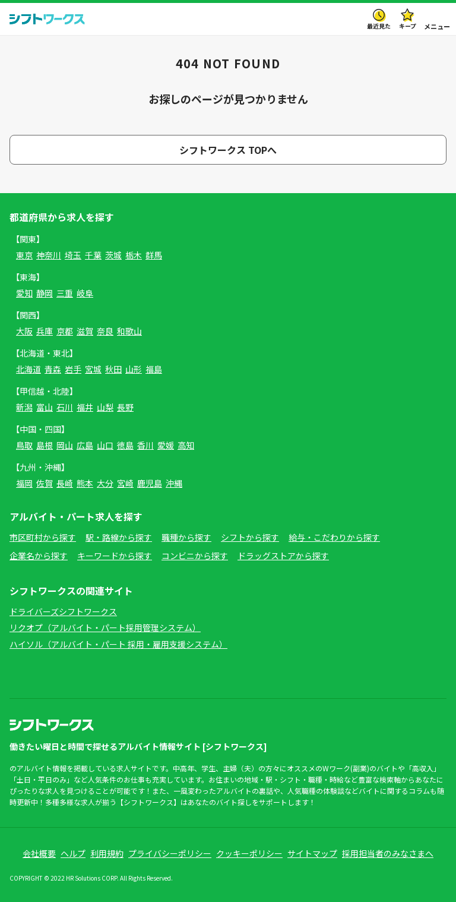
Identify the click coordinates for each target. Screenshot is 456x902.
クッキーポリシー (249, 853)
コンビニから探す (195, 556)
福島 (153, 369)
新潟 (24, 407)
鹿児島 (149, 483)
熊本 (85, 483)
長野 (125, 407)
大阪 (24, 331)
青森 (53, 369)
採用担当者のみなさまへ (387, 853)
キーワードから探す (114, 556)
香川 (145, 445)
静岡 (44, 293)
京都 (64, 331)
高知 (186, 445)
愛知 (24, 293)
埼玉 (73, 255)
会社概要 (39, 853)
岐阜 (85, 293)
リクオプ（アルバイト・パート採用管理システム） (105, 627)
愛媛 (165, 445)
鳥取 (24, 445)
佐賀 (44, 483)
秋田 (113, 369)
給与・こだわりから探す (334, 537)
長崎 (64, 483)
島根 (44, 445)
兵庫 (44, 331)
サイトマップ (312, 853)
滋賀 (85, 331)
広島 (85, 445)
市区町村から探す (43, 537)
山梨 (105, 407)
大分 (105, 483)
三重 (64, 293)
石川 (64, 407)
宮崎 (125, 483)
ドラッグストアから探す (283, 556)
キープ (407, 25)
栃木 (133, 255)
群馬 (153, 255)
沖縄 (174, 483)
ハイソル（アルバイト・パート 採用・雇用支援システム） (118, 644)
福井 (85, 407)
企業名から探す (39, 556)
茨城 (113, 255)
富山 (44, 407)
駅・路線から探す (119, 537)
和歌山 (129, 331)
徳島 (125, 445)
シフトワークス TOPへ (228, 150)
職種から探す (186, 537)
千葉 (93, 255)
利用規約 (107, 853)
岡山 (64, 445)
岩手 (73, 369)
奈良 (105, 331)
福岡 (24, 483)
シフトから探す (250, 537)
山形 (133, 369)
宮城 (93, 369)
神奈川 (48, 255)
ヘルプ (73, 853)
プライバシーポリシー (169, 853)
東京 (24, 255)
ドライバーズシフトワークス (63, 611)
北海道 (28, 369)
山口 (105, 445)
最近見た (379, 25)
